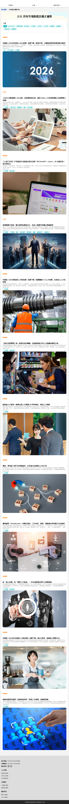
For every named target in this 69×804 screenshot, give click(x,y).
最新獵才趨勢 (4, 787)
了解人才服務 (4, 776)
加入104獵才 (4, 797)
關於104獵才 (4, 794)
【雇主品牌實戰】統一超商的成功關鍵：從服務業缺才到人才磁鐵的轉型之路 (30, 343)
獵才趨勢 (4, 9)
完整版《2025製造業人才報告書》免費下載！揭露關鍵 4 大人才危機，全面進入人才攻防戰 (34, 281)
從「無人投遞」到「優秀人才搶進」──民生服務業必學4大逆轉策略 (27, 582)
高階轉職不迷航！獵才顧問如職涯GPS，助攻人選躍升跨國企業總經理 (28, 225)
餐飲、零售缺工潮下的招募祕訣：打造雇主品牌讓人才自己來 (25, 466)
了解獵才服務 (4, 785)
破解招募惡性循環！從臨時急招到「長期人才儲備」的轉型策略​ (25, 699)
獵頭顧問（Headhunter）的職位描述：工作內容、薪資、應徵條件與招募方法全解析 (34, 523)
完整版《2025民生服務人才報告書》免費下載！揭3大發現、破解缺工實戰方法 (31, 638)
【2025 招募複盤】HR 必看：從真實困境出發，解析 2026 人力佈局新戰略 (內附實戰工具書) (34, 99)
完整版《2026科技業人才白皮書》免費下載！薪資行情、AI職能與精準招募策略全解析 (34, 43)
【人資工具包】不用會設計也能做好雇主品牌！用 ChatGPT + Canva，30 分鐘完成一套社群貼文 (34, 162)
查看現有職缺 (4, 773)
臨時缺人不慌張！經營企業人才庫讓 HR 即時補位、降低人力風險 (26, 404)
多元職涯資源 (4, 778)
